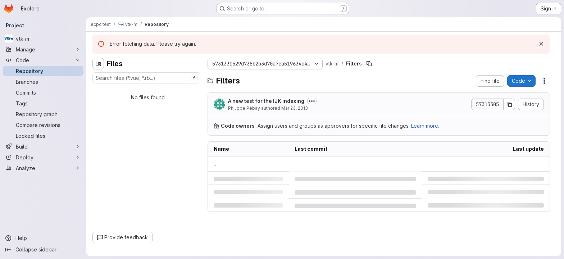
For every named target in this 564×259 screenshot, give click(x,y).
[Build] (43, 146)
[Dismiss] (541, 44)
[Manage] (43, 49)
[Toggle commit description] (312, 101)
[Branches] (43, 82)
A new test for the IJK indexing (266, 101)
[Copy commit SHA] (509, 104)
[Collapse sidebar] (43, 250)
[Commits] (43, 92)
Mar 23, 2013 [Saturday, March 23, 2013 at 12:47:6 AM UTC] (294, 108)
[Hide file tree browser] (98, 63)
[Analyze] (43, 168)
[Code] (43, 60)
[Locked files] (43, 136)
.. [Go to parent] (215, 164)
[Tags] (43, 103)
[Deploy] (43, 157)
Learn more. (425, 126)
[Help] (43, 238)
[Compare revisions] (43, 125)
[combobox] (146, 77)
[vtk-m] (43, 38)
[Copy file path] (369, 63)
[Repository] (43, 71)
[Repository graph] (43, 114)
